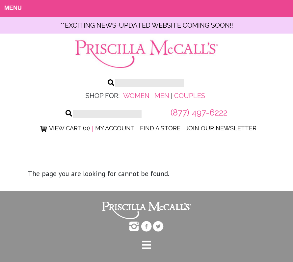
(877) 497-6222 (199, 113)
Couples (189, 96)
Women (136, 96)
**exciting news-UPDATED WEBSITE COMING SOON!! (146, 25)
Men (161, 96)
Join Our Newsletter (221, 128)
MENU (10, 8)
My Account (115, 128)
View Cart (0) (65, 128)
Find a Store (160, 128)
